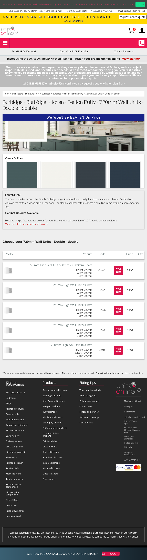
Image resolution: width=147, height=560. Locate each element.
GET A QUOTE (110, 554)
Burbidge (46, 93)
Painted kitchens (51, 441)
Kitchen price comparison (12, 493)
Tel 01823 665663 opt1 (24, 51)
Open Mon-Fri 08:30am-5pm (74, 51)
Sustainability (12, 435)
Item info (118, 270)
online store (17, 93)
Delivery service (14, 441)
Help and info (86, 422)
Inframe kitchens (51, 462)
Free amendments (15, 419)
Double (108, 93)
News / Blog (12, 500)
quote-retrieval (13, 516)
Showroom (11, 457)
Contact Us (11, 505)
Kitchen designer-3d (16, 452)
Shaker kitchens (51, 452)
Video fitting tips (87, 395)
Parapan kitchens (51, 406)
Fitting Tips (87, 382)
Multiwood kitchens (52, 417)
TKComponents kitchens (55, 428)
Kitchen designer (14, 462)
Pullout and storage (89, 400)
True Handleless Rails (90, 390)
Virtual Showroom (124, 51)
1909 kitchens (50, 411)
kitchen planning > (114, 83)
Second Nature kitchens (55, 390)
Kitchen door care (15, 430)
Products (49, 382)
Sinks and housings (89, 417)
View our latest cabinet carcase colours (26, 224)
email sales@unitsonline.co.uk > (64, 83)
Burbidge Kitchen (60, 93)
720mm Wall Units (94, 93)
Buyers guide (12, 414)
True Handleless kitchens (51, 434)
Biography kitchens (52, 422)
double (117, 93)
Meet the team (13, 473)
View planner (131, 59)
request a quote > (93, 83)
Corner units (85, 406)
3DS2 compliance (14, 446)
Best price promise (15, 392)
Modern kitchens (51, 468)
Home (6, 93)
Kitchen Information (15, 383)
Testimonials (12, 468)
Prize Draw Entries (15, 510)
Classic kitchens (50, 473)
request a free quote (133, 17)
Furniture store (32, 93)
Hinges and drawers (89, 411)
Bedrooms (11, 397)
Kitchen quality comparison (13, 485)
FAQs (8, 403)
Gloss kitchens (50, 446)
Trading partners (14, 479)
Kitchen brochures (15, 408)
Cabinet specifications (17, 424)
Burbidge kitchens (52, 395)
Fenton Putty (77, 93)
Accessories (48, 479)
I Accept (140, 4)
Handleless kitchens (53, 457)
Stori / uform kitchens (54, 400)
